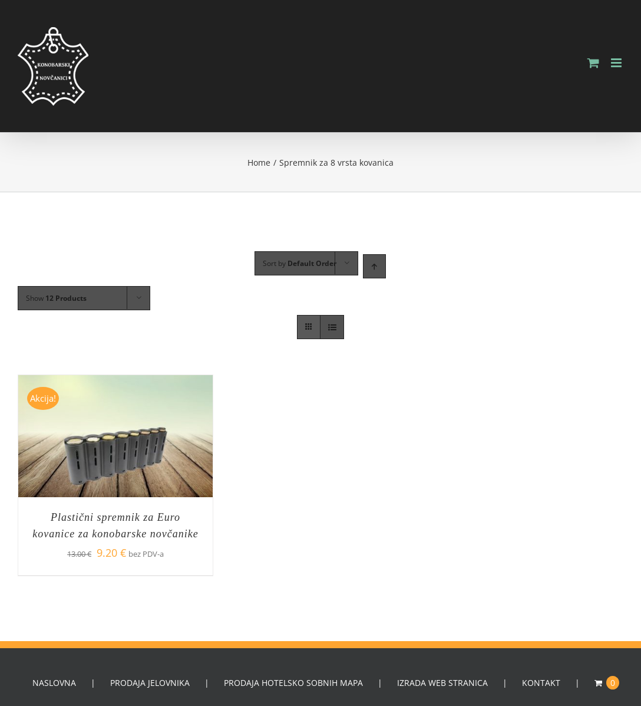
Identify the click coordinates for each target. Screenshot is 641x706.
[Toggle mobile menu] (617, 63)
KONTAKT (541, 682)
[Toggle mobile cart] (593, 63)
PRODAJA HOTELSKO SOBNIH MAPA (293, 682)
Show (56, 298)
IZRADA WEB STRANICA (442, 682)
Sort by (299, 263)
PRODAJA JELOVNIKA (150, 682)
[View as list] (331, 327)
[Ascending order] (374, 266)
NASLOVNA (54, 682)
